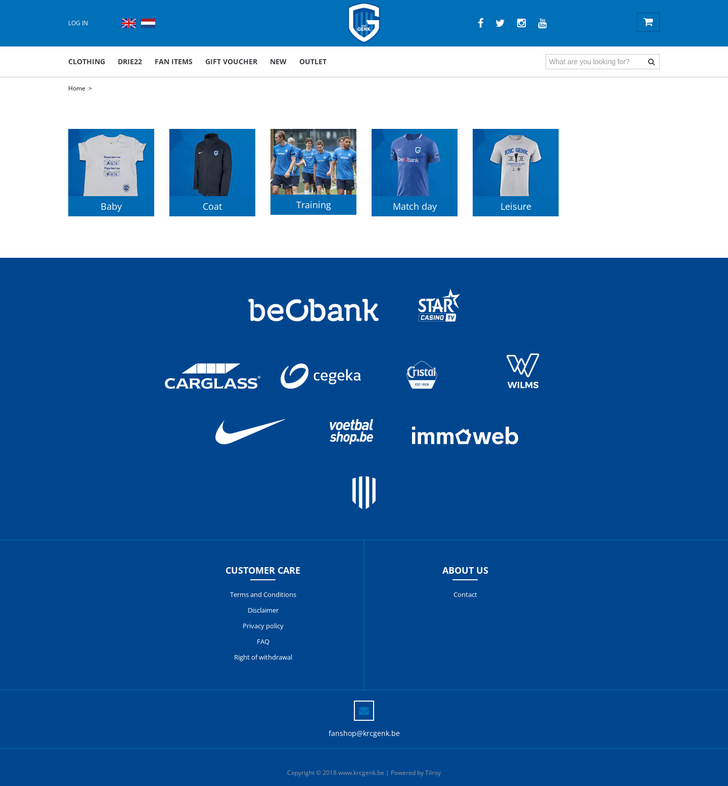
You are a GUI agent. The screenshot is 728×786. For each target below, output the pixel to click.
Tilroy (433, 772)
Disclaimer (263, 610)
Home (76, 88)
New (278, 61)
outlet (313, 61)
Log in (78, 23)
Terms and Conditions (263, 594)
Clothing (86, 61)
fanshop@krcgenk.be (364, 733)
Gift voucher (231, 61)
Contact (465, 594)
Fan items (174, 61)
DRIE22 (130, 61)
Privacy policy (263, 625)
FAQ (263, 641)
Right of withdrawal (263, 657)
